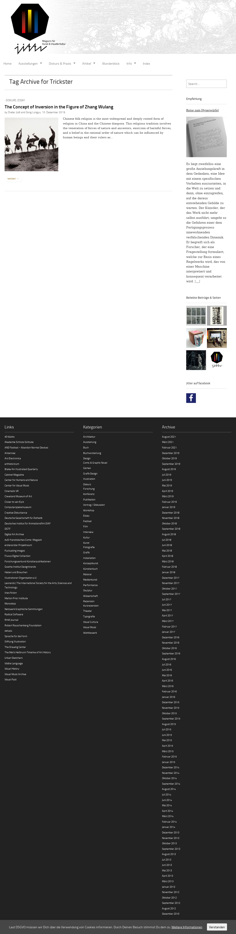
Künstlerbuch (90, 568)
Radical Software (14, 614)
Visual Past (11, 679)
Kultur (86, 537)
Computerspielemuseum (18, 507)
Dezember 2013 (170, 832)
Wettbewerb (90, 632)
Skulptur (87, 590)
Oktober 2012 (169, 897)
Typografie (89, 616)
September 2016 (171, 653)
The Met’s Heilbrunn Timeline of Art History (28, 652)
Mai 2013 (167, 870)
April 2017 (167, 615)
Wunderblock (111, 63)
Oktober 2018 (169, 523)
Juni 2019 (167, 480)
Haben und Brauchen (16, 572)
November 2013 (170, 838)
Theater (87, 611)
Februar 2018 (169, 566)
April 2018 (167, 556)
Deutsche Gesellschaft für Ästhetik (23, 518)
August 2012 (169, 908)
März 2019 (168, 496)
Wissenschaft (90, 596)
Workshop (88, 510)
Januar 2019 (168, 507)
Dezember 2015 (170, 702)
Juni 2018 (167, 545)
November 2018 (170, 518)
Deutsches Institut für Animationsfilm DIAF (28, 523)
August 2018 (169, 534)
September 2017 (171, 594)
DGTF (8, 528)
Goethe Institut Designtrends (20, 566)
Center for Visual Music (17, 485)
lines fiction (11, 592)
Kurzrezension (91, 605)
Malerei (87, 574)
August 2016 (169, 659)
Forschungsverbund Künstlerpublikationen (28, 561)
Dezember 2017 (170, 577)
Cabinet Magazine (14, 474)
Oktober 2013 (169, 843)
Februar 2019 (169, 501)
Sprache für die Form (16, 636)
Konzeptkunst (90, 563)
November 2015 (170, 707)
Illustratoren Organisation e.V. (21, 577)
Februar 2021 (169, 447)
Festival (87, 521)
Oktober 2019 (169, 458)
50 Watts (10, 436)
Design (87, 458)
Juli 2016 (166, 664)
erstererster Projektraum (18, 545)
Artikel (86, 63)
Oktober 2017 (169, 588)
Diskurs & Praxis (60, 63)
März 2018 (168, 561)
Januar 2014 (168, 827)
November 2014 (170, 773)
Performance (90, 585)
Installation (89, 558)
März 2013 (168, 881)
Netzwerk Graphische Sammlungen (24, 609)
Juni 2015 (167, 735)
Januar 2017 (168, 631)
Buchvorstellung (92, 453)
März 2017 (168, 621)
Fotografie (89, 547)
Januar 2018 (168, 572)
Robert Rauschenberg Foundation (23, 625)
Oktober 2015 (169, 713)
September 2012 (171, 903)
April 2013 (167, 875)
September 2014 (171, 783)
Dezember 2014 (170, 767)
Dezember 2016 (170, 637)
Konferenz (88, 494)
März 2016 (168, 686)
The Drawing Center (15, 647)
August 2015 (169, 724)
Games (87, 468)
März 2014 (168, 816)
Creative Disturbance (16, 512)
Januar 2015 (168, 762)
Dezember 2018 (170, 512)
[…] (197, 281)
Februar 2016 (169, 691)
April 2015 (167, 745)
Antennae (10, 453)
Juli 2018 (166, 539)
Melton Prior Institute (16, 598)
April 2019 (167, 491)
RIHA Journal (11, 620)
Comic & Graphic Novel (95, 462)
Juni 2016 (167, 669)
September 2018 (171, 528)
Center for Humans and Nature (21, 480)
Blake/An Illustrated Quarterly (21, 469)
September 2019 (171, 464)
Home (7, 63)
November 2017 (170, 583)
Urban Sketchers (14, 657)
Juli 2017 (166, 599)
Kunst (86, 542)
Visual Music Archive (15, 674)
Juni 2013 (167, 865)
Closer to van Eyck (14, 501)
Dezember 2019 (170, 453)
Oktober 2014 (169, 778)
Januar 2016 (168, 697)
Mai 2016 (167, 675)
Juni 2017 (167, 604)
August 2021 (169, 436)
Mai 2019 (167, 485)
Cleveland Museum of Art (18, 496)
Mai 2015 (167, 740)
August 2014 (169, 789)
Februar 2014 (169, 821)
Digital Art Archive (14, 534)
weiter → (13, 178)
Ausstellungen (28, 63)
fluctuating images (15, 550)
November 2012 (170, 892)
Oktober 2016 (169, 648)
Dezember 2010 (170, 913)
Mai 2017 (167, 610)
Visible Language (14, 663)
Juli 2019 (166, 474)
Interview (88, 532)
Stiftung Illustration (15, 641)
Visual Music (89, 627)
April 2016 (167, 680)
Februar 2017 (169, 626)
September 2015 (171, 718)
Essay (21, 100)
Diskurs (11, 100)
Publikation (89, 499)
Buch (86, 447)
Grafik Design (90, 473)
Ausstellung (89, 442)
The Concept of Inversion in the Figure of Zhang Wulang (59, 106)
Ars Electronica (13, 458)
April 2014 (167, 811)
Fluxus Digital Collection (17, 556)
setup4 (8, 630)
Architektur (89, 436)
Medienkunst (90, 579)
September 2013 (171, 848)
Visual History (12, 668)
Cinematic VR (12, 491)
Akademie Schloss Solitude (19, 442)
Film (85, 526)
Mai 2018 (167, 550)
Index (146, 63)
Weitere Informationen (186, 927)
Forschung (89, 488)
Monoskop (10, 603)
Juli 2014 (166, 794)
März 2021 (168, 442)
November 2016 (170, 642)
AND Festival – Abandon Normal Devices (26, 447)
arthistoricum (12, 464)
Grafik (86, 552)
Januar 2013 (168, 886)
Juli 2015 (166, 729)
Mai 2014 (167, 805)
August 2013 (169, 854)
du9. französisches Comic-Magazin (23, 539)
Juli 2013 (166, 859)
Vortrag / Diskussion (94, 504)
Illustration (89, 478)
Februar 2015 (169, 756)
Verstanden (217, 927)
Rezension (88, 601)
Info (129, 63)
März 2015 (168, 751)
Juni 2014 (167, 800)
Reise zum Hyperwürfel (202, 110)
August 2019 (169, 469)
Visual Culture (90, 622)
